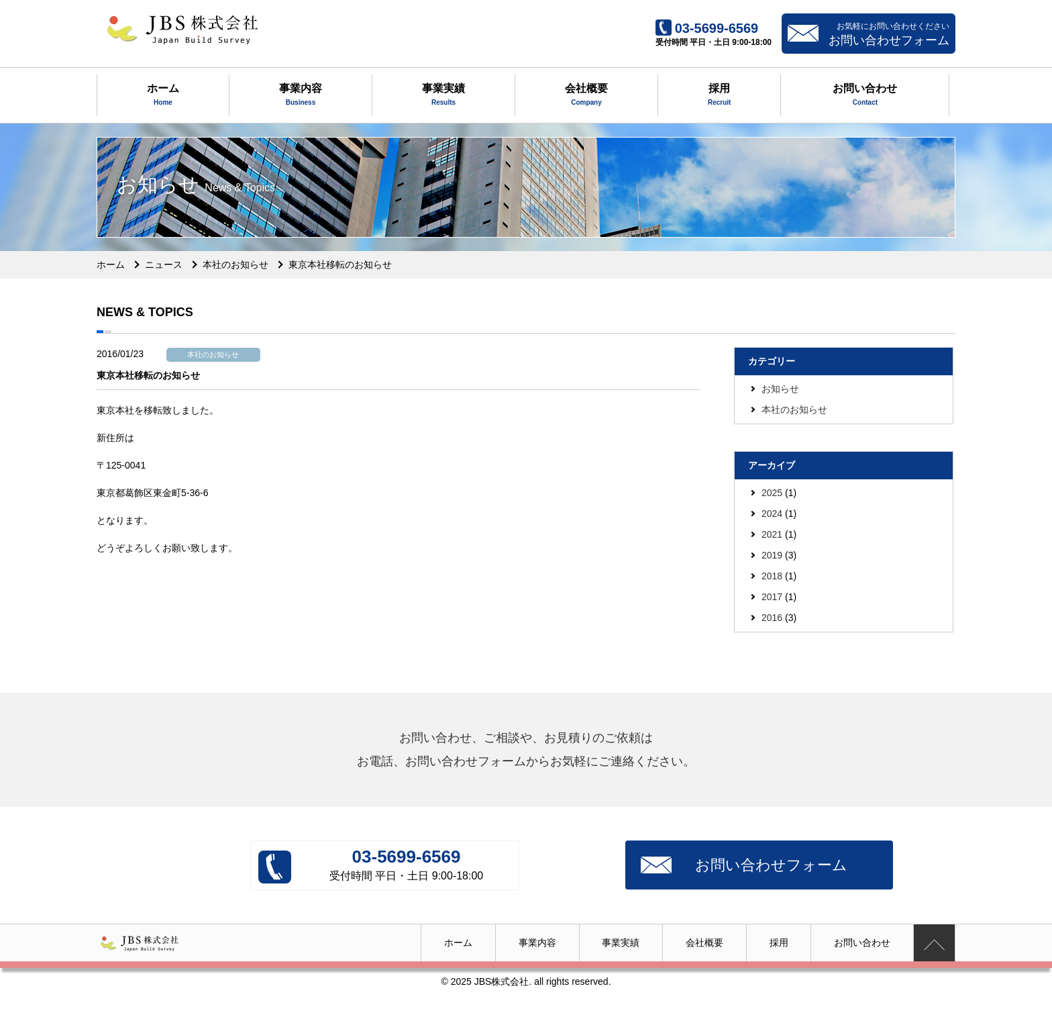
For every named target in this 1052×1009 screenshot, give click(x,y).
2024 (771, 513)
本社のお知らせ (794, 409)
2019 (771, 555)
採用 (719, 96)
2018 (771, 576)
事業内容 (300, 96)
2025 (771, 492)
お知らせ (780, 388)
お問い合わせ (865, 96)
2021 (771, 534)
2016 (771, 617)
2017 (771, 596)
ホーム (163, 96)
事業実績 (443, 96)
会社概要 (586, 96)
